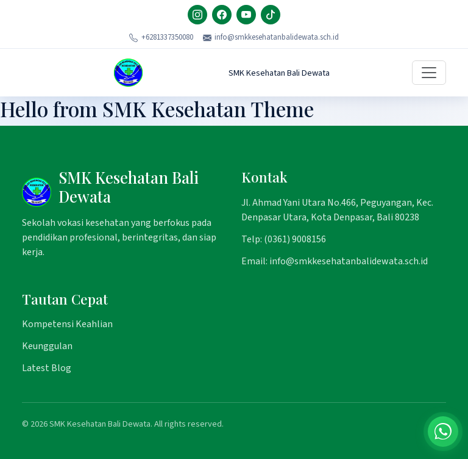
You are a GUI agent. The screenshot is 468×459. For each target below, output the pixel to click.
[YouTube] (246, 14)
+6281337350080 (161, 37)
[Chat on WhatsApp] (443, 431)
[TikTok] (270, 14)
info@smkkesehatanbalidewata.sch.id (271, 37)
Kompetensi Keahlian (67, 324)
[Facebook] (222, 14)
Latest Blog (46, 368)
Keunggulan (47, 346)
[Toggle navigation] (429, 72)
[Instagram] (197, 14)
